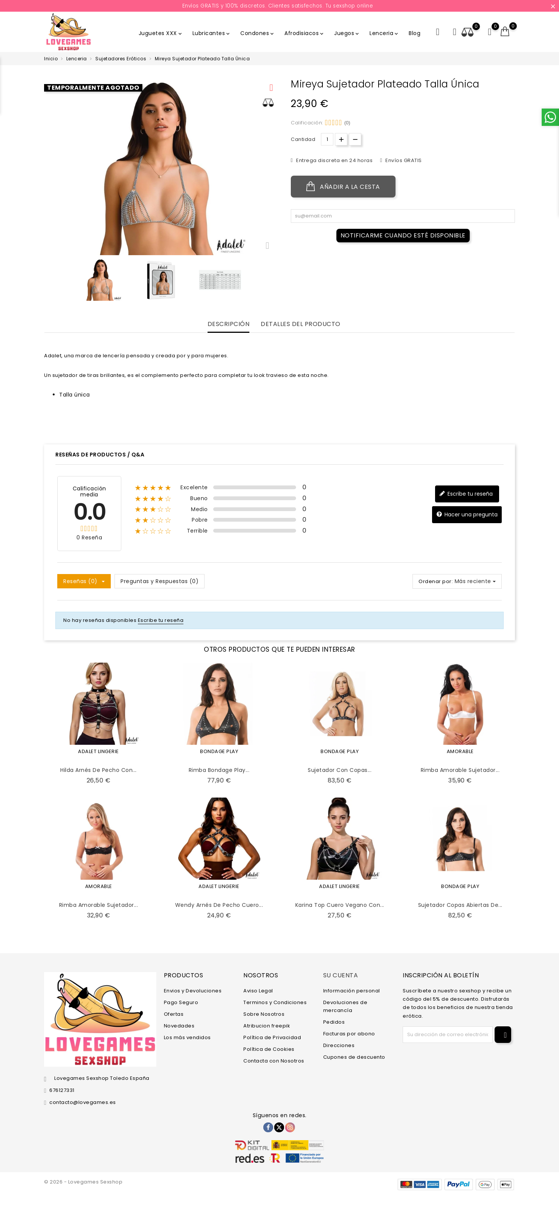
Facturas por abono (349, 1033)
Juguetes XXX (161, 33)
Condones (257, 33)
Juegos (347, 33)
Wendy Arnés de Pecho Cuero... (219, 905)
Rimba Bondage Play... (219, 770)
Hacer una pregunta (467, 515)
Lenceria (384, 33)
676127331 (62, 1090)
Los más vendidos (187, 1037)
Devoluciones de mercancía (345, 1006)
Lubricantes (211, 33)
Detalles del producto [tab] (301, 324)
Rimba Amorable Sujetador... (460, 770)
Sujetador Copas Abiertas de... (460, 905)
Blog (414, 33)
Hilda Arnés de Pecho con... (98, 770)
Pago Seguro (181, 1002)
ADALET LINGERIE (98, 751)
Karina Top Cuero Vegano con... (339, 905)
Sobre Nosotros (263, 1014)
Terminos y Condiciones (275, 1002)
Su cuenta (340, 975)
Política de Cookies (269, 1049)
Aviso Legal (258, 990)
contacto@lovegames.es (82, 1102)
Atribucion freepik (266, 1025)
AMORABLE (460, 751)
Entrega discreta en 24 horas (334, 160)
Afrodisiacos (304, 33)
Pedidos (334, 1022)
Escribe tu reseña (466, 494)
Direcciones (339, 1045)
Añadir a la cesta (343, 186)
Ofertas (174, 1014)
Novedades (179, 1025)
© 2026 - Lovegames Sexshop (83, 1181)
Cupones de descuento (354, 1057)
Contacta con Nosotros (273, 1060)
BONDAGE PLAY (219, 751)
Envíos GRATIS (403, 160)
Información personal (351, 990)
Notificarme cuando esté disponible (403, 235)
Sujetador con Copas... (339, 770)
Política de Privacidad (272, 1037)
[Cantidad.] (327, 139)
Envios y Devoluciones (193, 990)
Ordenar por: (435, 581)
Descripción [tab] (229, 324)
